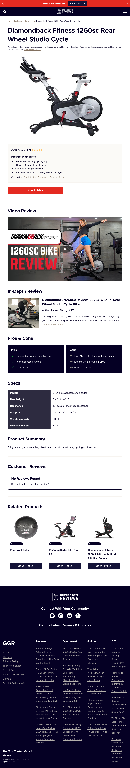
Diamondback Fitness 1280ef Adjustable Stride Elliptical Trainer (102, 554)
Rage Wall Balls (19, 550)
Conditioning (30, 21)
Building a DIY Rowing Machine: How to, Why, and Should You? (118, 704)
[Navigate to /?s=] (4, 11)
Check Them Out (77, 3)
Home (10, 21)
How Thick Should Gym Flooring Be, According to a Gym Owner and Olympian (97, 655)
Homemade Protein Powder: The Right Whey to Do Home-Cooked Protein (119, 682)
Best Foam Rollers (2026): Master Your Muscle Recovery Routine (72, 654)
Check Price (35, 190)
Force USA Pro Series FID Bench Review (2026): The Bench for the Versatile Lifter (46, 675)
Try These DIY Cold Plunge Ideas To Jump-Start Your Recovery (118, 725)
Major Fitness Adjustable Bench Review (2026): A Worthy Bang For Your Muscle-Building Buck (46, 693)
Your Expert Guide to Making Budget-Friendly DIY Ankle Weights (119, 657)
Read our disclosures (32, 49)
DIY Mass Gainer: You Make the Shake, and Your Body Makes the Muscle (117, 750)
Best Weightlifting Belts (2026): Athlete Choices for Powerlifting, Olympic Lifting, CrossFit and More (73, 674)
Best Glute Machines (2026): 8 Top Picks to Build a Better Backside (73, 713)
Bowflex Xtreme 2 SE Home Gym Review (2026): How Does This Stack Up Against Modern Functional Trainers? (47, 733)
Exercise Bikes (56, 177)
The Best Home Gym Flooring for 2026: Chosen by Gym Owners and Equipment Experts (73, 731)
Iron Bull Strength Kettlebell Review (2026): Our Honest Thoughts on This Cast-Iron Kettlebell (47, 655)
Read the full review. (53, 324)
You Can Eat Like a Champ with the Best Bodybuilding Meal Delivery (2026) (73, 695)
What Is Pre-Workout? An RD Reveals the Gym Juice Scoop (95, 675)
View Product (26, 566)
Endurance (43, 177)
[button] (3, 3)
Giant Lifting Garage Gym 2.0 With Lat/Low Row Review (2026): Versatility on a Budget (47, 713)
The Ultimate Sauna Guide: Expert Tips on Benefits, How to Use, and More (97, 730)
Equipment (18, 21)
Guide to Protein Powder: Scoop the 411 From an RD (96, 690)
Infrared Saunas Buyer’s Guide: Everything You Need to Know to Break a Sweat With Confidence (97, 709)
